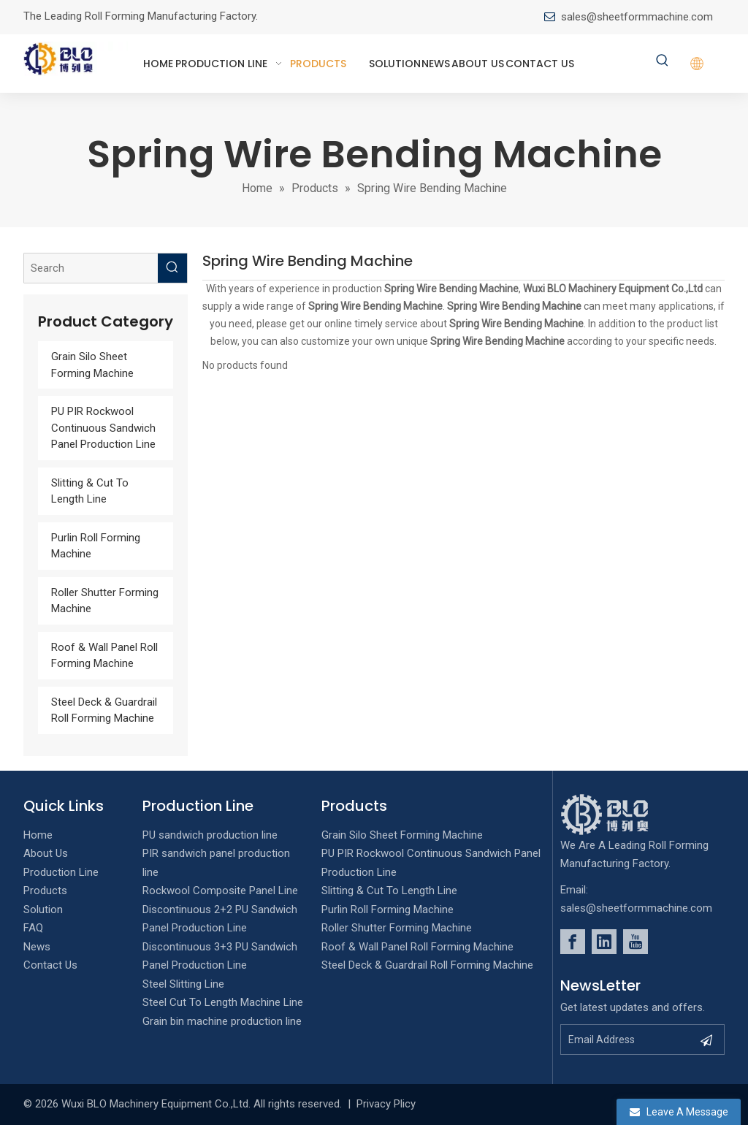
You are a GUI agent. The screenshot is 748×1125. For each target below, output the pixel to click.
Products (45, 890)
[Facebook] (572, 941)
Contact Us (50, 965)
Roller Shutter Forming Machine (396, 927)
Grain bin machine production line (222, 1021)
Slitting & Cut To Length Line (389, 890)
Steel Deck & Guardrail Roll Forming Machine (427, 965)
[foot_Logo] (626, 814)
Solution (43, 909)
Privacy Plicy (386, 1103)
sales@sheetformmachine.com (637, 16)
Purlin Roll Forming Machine (387, 909)
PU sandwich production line (210, 835)
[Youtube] (635, 941)
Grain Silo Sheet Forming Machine (402, 835)
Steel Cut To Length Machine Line (222, 1002)
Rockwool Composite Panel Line (220, 890)
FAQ (33, 927)
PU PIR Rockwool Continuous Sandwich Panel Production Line (103, 428)
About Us (45, 853)
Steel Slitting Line (183, 984)
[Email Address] (626, 1039)
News (36, 946)
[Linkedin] (604, 941)
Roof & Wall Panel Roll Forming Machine (417, 946)
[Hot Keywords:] (662, 61)
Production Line (61, 872)
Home (38, 835)
